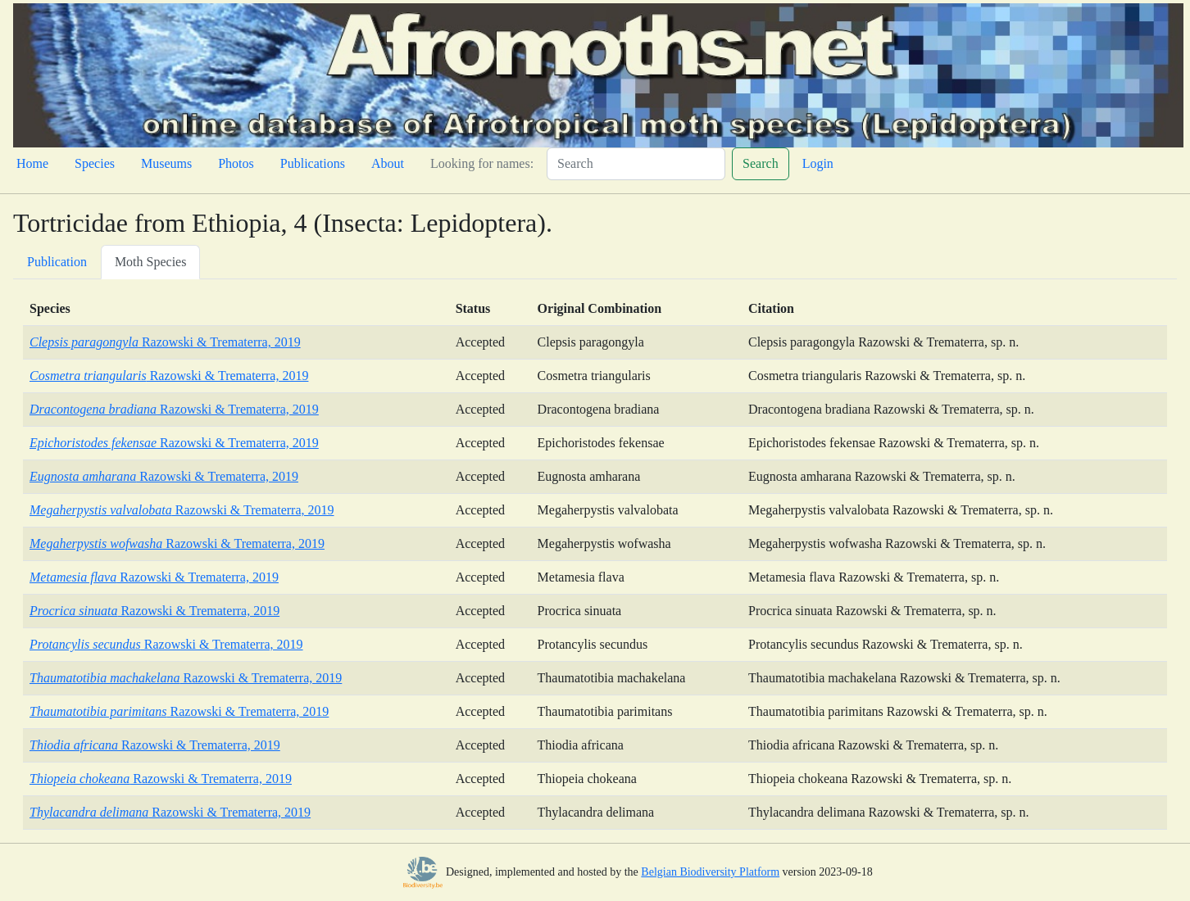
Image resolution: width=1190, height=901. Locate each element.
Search (761, 163)
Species (95, 163)
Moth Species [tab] (151, 262)
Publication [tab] (57, 262)
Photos (236, 163)
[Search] (636, 163)
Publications (312, 163)
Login (817, 163)
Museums (166, 163)
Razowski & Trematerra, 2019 (165, 342)
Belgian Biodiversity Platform (710, 872)
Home (32, 163)
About (387, 163)
